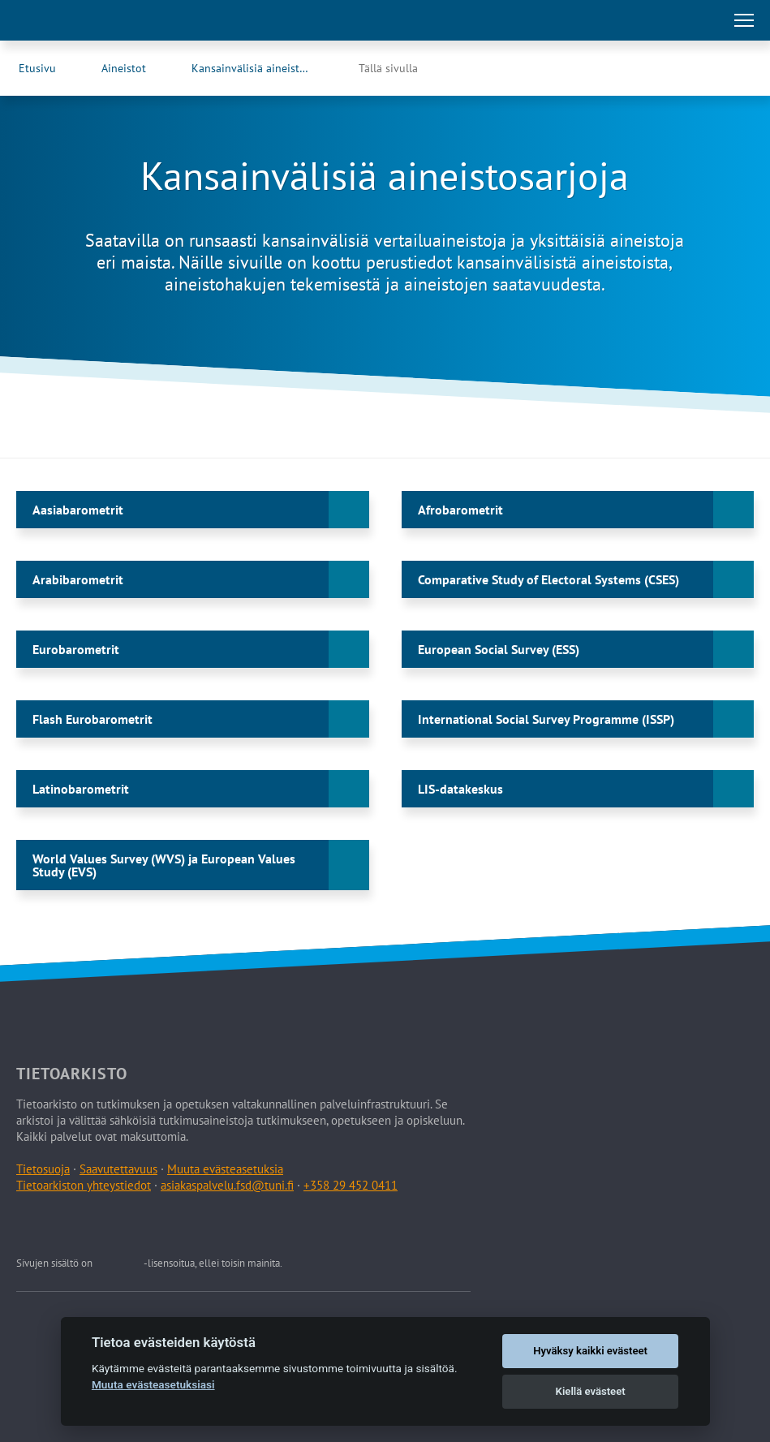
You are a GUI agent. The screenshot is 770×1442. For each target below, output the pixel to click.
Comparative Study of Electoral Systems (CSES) (548, 579)
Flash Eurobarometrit (92, 719)
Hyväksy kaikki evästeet (590, 1351)
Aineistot (123, 68)
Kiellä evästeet (591, 1391)
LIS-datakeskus (460, 789)
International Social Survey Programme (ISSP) (546, 719)
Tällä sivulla (388, 68)
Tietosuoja (43, 1169)
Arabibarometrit (77, 579)
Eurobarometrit (75, 649)
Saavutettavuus (118, 1169)
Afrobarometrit (460, 509)
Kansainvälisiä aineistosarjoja (265, 68)
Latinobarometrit (80, 789)
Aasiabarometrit (77, 509)
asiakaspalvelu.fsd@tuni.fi (227, 1185)
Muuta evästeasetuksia (225, 1169)
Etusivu (37, 68)
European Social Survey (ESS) (498, 649)
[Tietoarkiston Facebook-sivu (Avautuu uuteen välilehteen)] (701, 68)
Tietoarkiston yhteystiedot (83, 1185)
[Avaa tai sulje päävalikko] (744, 20)
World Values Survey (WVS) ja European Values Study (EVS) (163, 865)
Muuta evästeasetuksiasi (153, 1384)
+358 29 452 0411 (350, 1185)
